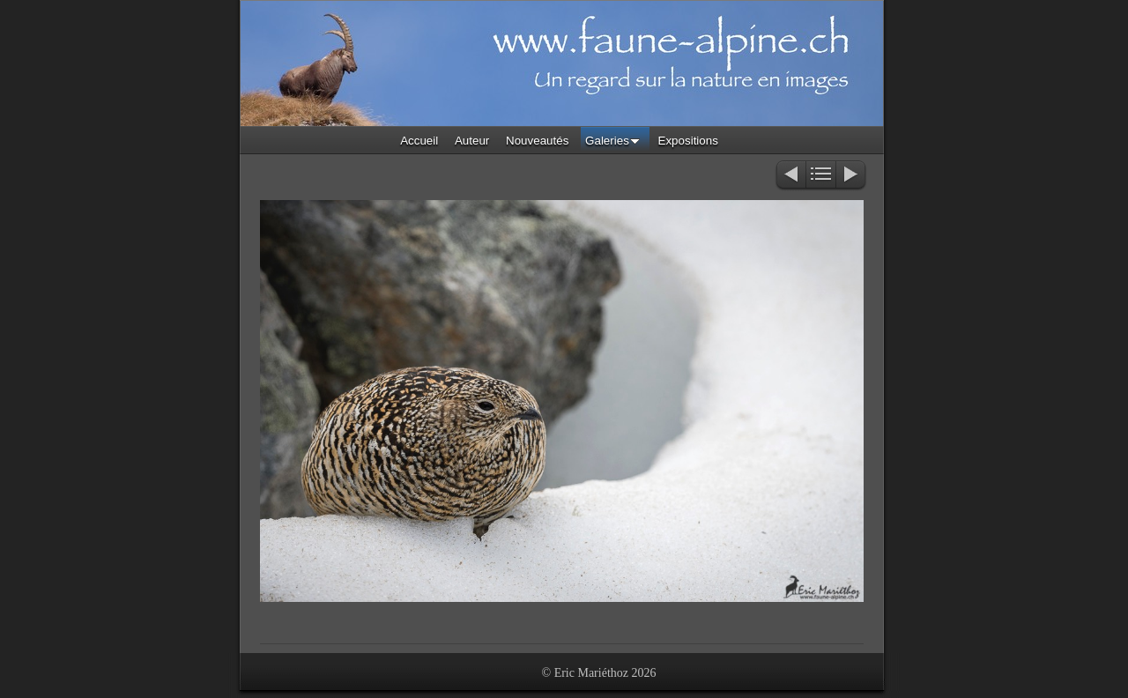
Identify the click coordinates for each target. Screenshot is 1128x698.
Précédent (790, 175)
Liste (820, 175)
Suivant (851, 175)
